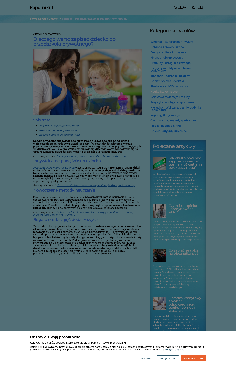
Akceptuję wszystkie (193, 358)
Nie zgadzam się (167, 358)
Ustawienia (146, 358)
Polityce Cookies (174, 349)
